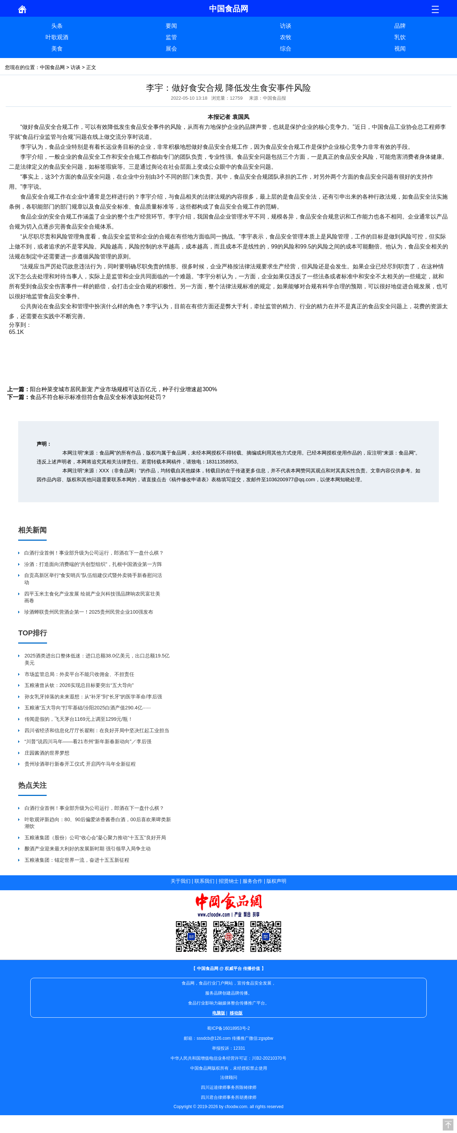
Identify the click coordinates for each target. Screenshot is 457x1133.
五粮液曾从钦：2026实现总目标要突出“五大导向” (79, 685)
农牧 (285, 37)
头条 (57, 26)
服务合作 (253, 881)
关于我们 (181, 881)
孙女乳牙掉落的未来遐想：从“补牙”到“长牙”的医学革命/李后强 (93, 696)
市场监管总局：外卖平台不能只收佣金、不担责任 (79, 674)
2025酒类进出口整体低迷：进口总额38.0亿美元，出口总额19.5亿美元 (97, 659)
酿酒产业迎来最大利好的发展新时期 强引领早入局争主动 (88, 848)
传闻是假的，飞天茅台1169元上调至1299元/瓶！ (79, 719)
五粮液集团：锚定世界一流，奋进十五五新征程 (77, 860)
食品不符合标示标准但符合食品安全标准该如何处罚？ (98, 397)
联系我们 (204, 881)
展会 (171, 49)
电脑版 (218, 1013)
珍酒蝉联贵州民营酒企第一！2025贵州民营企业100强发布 (89, 612)
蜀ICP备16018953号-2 (228, 1028)
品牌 (400, 26)
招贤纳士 (229, 881)
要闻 (171, 26)
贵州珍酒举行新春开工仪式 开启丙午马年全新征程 (80, 764)
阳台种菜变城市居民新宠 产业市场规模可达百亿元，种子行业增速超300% (123, 389)
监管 (171, 37)
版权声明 (276, 881)
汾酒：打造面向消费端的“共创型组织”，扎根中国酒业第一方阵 (93, 564)
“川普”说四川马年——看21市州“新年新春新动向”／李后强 (88, 741)
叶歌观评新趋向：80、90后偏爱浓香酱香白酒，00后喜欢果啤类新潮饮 (98, 823)
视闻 (400, 49)
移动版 (236, 1013)
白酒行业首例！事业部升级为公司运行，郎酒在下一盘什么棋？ (94, 553)
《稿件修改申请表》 (188, 479)
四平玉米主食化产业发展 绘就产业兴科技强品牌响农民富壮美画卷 (92, 597)
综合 (285, 49)
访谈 (285, 26)
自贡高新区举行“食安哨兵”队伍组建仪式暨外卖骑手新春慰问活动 (93, 578)
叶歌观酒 (57, 37)
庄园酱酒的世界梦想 (47, 753)
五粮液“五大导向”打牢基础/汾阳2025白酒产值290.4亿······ (88, 707)
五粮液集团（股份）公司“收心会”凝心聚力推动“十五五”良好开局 (95, 837)
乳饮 (400, 37)
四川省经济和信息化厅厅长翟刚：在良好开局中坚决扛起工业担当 (97, 730)
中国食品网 (52, 67)
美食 (57, 49)
